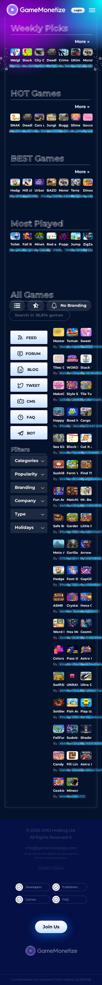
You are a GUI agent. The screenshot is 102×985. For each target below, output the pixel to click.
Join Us (51, 927)
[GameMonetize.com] (35, 10)
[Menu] (92, 10)
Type (29, 514)
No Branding (68, 305)
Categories (29, 460)
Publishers (65, 887)
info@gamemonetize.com (51, 848)
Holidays (29, 527)
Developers (29, 887)
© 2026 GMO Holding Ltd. (51, 830)
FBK (56, 250)
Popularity (29, 474)
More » (82, 41)
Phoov (65, 426)
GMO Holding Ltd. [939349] (73, 979)
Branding (29, 487)
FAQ (60, 899)
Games (26, 899)
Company (29, 500)
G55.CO (92, 611)
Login (78, 10)
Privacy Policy (51, 867)
